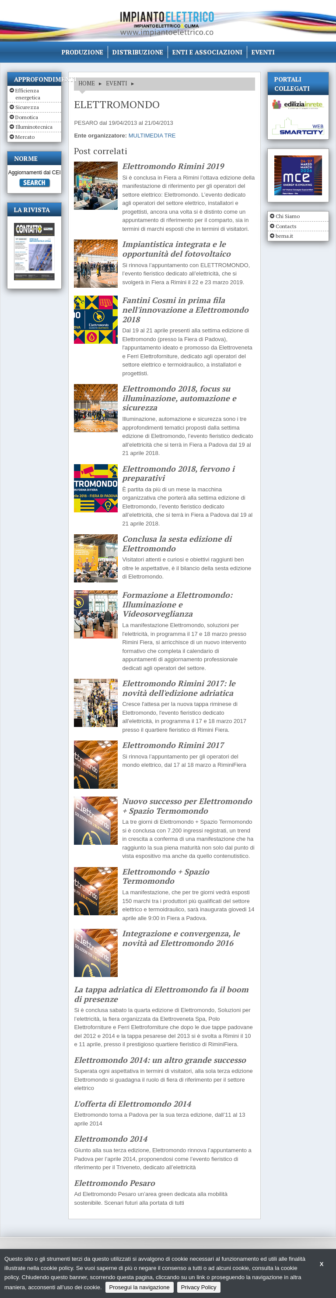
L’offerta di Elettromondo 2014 (132, 1104)
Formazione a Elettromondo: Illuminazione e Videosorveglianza (177, 604)
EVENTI (116, 83)
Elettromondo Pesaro (114, 1183)
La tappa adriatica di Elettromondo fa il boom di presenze (161, 994)
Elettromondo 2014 (110, 1139)
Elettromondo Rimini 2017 (173, 745)
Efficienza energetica (27, 94)
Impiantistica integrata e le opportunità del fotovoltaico (176, 249)
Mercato (25, 137)
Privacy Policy (199, 1287)
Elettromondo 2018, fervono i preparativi (178, 473)
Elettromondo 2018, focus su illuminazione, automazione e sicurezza (179, 398)
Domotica (26, 117)
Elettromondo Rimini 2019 (173, 166)
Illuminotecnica (33, 126)
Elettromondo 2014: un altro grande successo (160, 1060)
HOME (86, 83)
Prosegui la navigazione (139, 1287)
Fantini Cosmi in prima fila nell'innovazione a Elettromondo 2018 (185, 310)
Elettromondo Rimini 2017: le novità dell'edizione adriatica (178, 688)
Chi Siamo (288, 216)
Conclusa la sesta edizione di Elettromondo (176, 543)
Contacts (286, 226)
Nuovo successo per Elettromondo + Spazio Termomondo (187, 806)
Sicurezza (27, 107)
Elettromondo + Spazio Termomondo (165, 876)
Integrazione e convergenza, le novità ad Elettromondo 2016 (181, 938)
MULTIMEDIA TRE (152, 135)
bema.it (284, 236)
